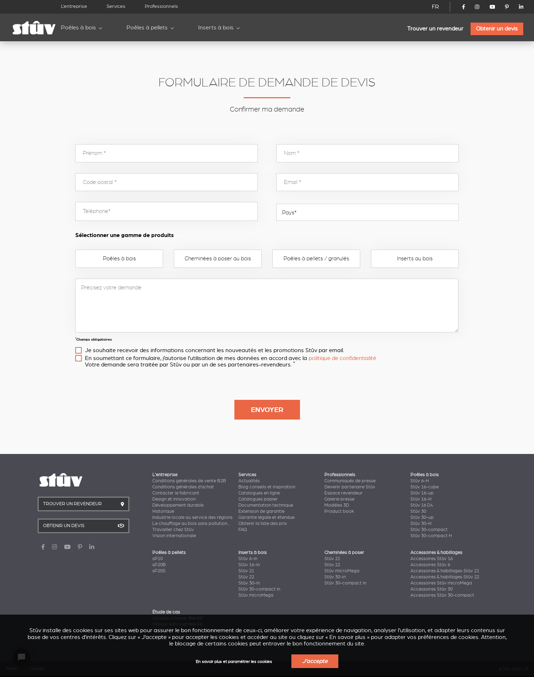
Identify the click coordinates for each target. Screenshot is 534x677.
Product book (339, 511)
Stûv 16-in (249, 564)
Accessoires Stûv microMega (441, 583)
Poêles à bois (78, 27)
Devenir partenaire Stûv (349, 486)
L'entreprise (164, 474)
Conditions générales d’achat (183, 486)
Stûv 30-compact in (259, 589)
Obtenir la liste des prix (262, 523)
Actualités (249, 480)
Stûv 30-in (249, 583)
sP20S (159, 570)
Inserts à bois (216, 27)
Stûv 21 (246, 570)
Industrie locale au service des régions (192, 517)
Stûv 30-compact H (431, 535)
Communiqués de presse (350, 480)
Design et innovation (174, 499)
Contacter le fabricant (175, 493)
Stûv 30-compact (429, 529)
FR (435, 7)
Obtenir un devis (497, 28)
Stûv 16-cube (424, 486)
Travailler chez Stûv (173, 529)
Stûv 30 (418, 511)
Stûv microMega (255, 595)
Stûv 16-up (422, 493)
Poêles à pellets (147, 27)
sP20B (159, 564)
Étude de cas (166, 612)
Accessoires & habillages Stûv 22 (444, 576)
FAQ (242, 529)
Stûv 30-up (422, 517)
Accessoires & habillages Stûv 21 (444, 570)
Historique (163, 511)
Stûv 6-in (247, 558)
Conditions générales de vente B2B (189, 480)
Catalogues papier (258, 499)
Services (115, 6)
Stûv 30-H (421, 523)
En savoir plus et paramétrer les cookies (234, 661)
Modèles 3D (336, 505)
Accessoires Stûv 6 (430, 564)
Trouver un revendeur (435, 28)
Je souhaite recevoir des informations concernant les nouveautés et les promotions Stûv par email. (214, 350)
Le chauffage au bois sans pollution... (191, 523)
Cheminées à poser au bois (218, 258)
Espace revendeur (343, 493)
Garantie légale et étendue (266, 517)
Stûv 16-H (421, 499)
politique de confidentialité (342, 358)
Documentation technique (265, 505)
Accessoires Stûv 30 (431, 589)
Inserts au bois (415, 258)
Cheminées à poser (344, 552)
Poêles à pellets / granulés (316, 258)
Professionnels (161, 6)
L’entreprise (74, 6)
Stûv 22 (246, 576)
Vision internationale (174, 535)
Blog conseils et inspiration (266, 486)
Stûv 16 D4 (421, 505)
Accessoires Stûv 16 (431, 558)
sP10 (157, 558)
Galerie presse (339, 499)
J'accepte (315, 661)
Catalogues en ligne (259, 493)
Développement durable (178, 505)
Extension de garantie (261, 511)
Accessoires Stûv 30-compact (442, 595)
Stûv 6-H (419, 480)
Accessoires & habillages (436, 552)
